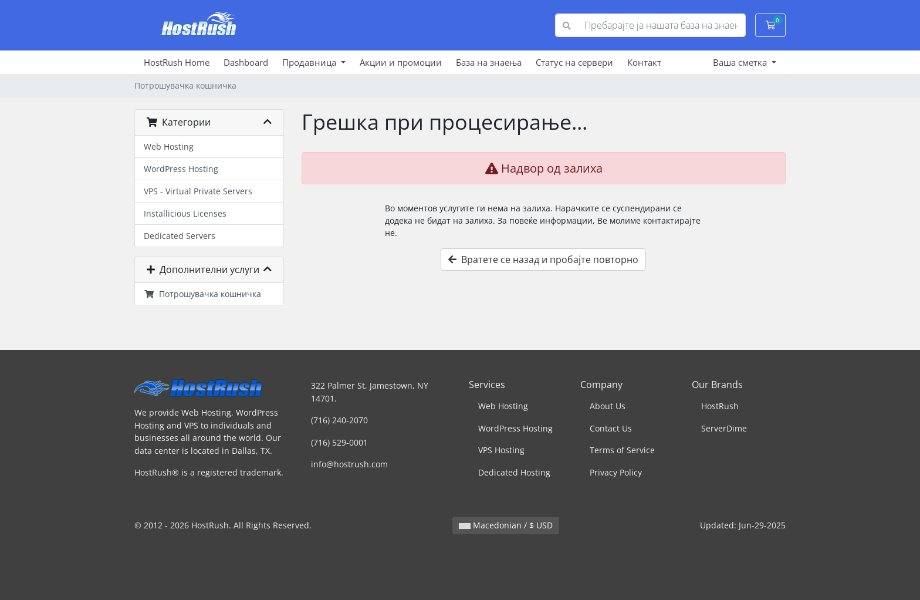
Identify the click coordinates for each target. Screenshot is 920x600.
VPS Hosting (501, 450)
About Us (607, 406)
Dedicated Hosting (514, 472)
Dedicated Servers (179, 235)
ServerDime (724, 428)
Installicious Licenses (185, 213)
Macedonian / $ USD (506, 525)
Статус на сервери (574, 62)
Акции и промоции (401, 62)
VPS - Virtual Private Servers (198, 191)
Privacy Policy (616, 472)
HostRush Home (176, 62)
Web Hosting (169, 146)
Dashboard (246, 62)
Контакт (644, 62)
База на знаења (489, 62)
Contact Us (611, 428)
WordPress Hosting (181, 168)
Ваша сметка (741, 62)
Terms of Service (622, 450)
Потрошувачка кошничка (202, 293)
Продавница (310, 62)
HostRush (720, 406)
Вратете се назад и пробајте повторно (543, 259)
